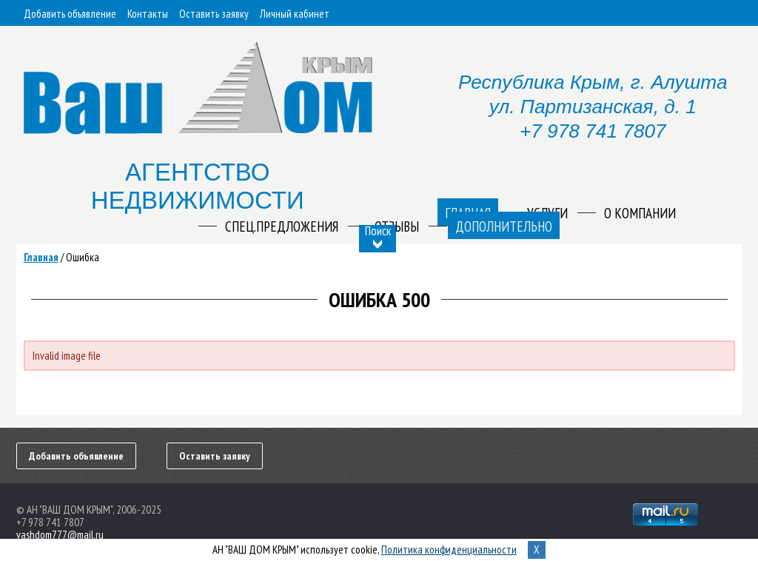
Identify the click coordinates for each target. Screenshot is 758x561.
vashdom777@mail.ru (60, 535)
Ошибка (82, 257)
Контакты (147, 14)
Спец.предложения (281, 226)
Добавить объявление (70, 14)
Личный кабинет (294, 14)
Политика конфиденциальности (449, 549)
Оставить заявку (214, 14)
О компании (640, 213)
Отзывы (397, 226)
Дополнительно (503, 226)
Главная (41, 257)
